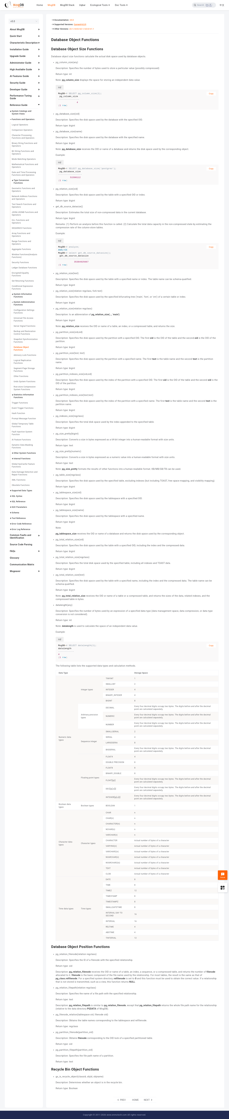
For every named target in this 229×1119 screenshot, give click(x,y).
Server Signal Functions (24, 326)
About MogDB (17, 29)
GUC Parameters (19, 507)
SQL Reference (18, 501)
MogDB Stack (67, 5)
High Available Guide (21, 69)
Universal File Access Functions (23, 319)
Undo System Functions (24, 381)
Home (40, 5)
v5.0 (72, 20)
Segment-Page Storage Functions (24, 369)
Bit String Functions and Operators (23, 152)
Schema (15, 513)
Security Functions (20, 262)
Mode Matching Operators (24, 159)
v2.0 (87, 29)
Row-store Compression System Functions (25, 388)
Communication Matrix (22, 564)
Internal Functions (22, 459)
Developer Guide (18, 89)
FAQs (12, 551)
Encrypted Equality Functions (20, 274)
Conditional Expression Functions (22, 287)
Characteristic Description (24, 42)
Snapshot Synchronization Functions (26, 340)
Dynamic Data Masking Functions (22, 446)
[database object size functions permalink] (48, 48)
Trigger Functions (20, 403)
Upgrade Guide (18, 56)
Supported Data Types (22, 490)
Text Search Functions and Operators (24, 205)
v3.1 (71, 29)
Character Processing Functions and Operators (23, 136)
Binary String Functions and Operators (24, 144)
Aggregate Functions (21, 249)
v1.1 (92, 29)
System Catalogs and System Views (21, 112)
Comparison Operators (22, 130)
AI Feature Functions (21, 440)
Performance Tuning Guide (21, 97)
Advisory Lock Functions (25, 355)
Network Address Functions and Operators (24, 197)
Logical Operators (20, 125)
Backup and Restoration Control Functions (25, 332)
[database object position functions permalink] (48, 946)
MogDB (51, 5)
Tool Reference (19, 518)
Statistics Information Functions (24, 396)
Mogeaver (15, 571)
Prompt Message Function (24, 418)
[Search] (204, 5)
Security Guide (17, 83)
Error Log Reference (21, 529)
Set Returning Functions (23, 281)
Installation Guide (19, 49)
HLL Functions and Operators (20, 221)
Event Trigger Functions (23, 408)
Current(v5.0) (80, 24)
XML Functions (18, 480)
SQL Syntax (17, 496)
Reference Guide (19, 105)
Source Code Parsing (21, 544)
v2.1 (82, 29)
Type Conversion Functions (21, 181)
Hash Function (18, 413)
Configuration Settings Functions (24, 311)
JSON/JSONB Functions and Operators (25, 213)
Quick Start (16, 36)
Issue (222, 875)
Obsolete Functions (21, 485)
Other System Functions (25, 453)
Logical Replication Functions (22, 361)
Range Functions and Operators (21, 242)
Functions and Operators (23, 119)
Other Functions (21, 376)
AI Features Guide (19, 76)
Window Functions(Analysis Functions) (24, 255)
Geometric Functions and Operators (23, 189)
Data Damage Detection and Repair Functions (25, 473)
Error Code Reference (21, 524)
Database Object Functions (21, 348)
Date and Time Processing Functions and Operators (24, 173)
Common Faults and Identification (20, 536)
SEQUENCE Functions (22, 228)
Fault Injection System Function (22, 433)
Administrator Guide (20, 63)
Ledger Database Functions (24, 268)
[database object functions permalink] (48, 39)
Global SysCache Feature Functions (23, 465)
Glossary (14, 558)
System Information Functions (23, 295)
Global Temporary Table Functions (23, 425)
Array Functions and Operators (21, 234)
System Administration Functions (24, 303)
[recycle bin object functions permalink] (48, 1069)
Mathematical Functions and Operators (25, 165)
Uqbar (82, 5)
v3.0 (76, 29)
